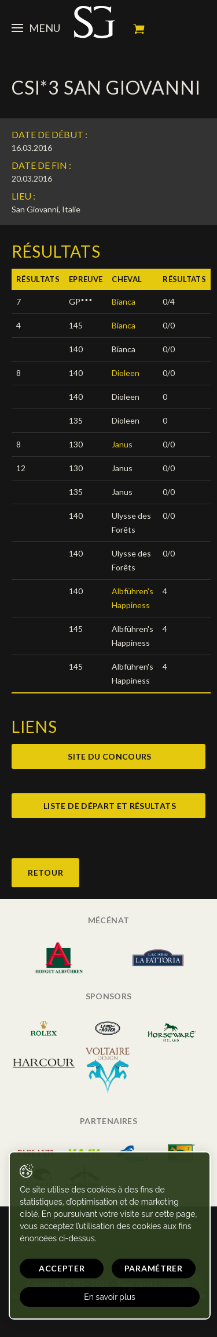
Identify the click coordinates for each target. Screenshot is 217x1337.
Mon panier (139, 29)
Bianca (123, 301)
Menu (36, 27)
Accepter (62, 1268)
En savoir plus (109, 1297)
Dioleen (125, 373)
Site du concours (110, 756)
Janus (122, 444)
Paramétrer (153, 1268)
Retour (45, 872)
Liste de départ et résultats (109, 806)
